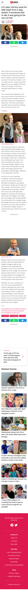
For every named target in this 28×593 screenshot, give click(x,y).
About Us (14, 538)
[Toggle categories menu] (2, 2)
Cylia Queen (10, 21)
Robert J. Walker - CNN (6, 256)
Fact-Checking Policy (14, 552)
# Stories (22, 316)
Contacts (14, 541)
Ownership (14, 562)
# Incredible (14, 316)
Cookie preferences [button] (14, 576)
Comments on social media (14, 565)
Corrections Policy (14, 555)
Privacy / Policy (14, 573)
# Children (5, 316)
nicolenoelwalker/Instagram (7, 144)
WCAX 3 (5, 110)
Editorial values (14, 559)
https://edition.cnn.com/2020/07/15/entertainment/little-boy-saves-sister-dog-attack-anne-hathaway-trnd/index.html (13, 310)
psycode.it (14, 544)
